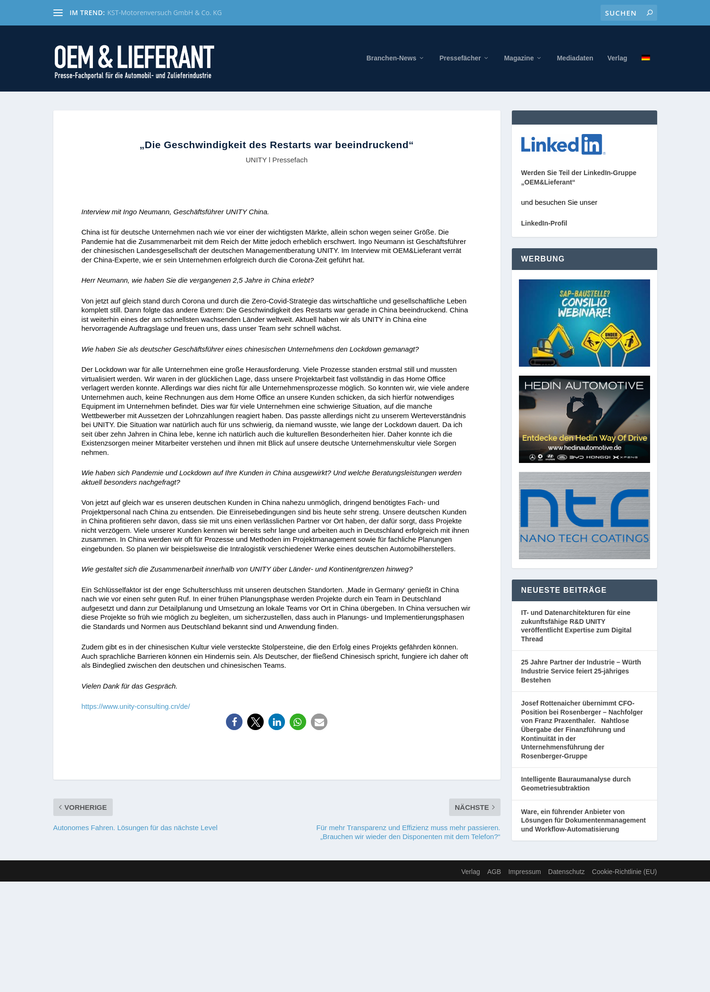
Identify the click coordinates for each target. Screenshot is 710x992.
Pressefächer (460, 58)
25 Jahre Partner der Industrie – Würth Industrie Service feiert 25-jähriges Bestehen (581, 670)
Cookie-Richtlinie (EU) (624, 871)
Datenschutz (566, 871)
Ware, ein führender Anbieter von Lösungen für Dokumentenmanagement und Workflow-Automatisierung (583, 820)
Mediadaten (575, 58)
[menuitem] (646, 73)
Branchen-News (392, 58)
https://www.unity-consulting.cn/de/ (136, 706)
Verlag (617, 58)
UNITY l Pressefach (277, 160)
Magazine (519, 58)
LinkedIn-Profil (544, 223)
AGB (494, 871)
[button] (234, 722)
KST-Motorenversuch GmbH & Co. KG (165, 12)
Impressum (524, 871)
